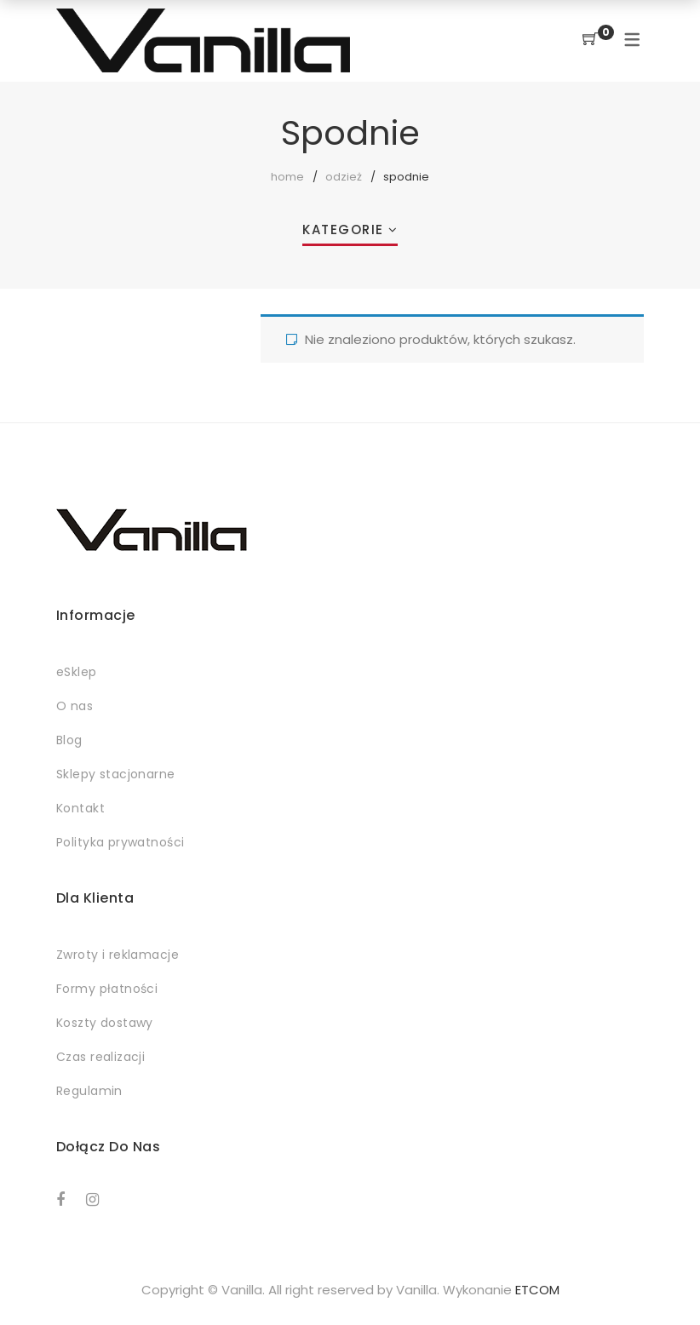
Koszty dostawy (104, 1022)
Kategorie (343, 229)
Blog (69, 740)
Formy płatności (107, 988)
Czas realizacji (100, 1056)
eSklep (76, 671)
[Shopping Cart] (590, 39)
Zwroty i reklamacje (117, 954)
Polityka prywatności (120, 842)
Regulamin (89, 1090)
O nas (74, 705)
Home (287, 177)
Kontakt (80, 808)
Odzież (343, 177)
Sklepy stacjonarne (115, 774)
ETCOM (537, 1290)
